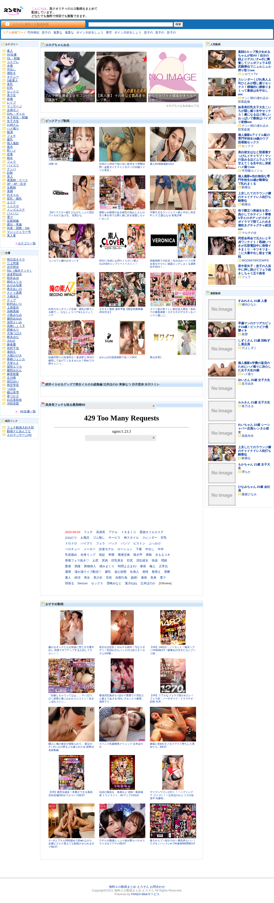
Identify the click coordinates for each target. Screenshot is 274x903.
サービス (114, 537)
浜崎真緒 (13, 311)
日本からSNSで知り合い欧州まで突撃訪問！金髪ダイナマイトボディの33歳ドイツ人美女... (122, 166)
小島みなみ (14, 315)
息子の (46, 32)
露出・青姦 (14, 224)
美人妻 (11, 235)
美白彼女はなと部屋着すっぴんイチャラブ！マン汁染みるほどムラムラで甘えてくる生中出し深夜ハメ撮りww (254, 159)
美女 (87, 577)
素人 (10, 51)
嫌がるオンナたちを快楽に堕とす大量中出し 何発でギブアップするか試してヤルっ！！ (71, 650)
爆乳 (10, 139)
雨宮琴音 (13, 385)
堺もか (246, 472)
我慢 (77, 566)
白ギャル (13, 195)
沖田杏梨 (13, 403)
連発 (144, 577)
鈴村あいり (14, 304)
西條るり (13, 329)
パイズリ (13, 165)
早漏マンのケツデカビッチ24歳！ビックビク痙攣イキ (254, 326)
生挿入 (134, 571)
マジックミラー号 (19, 232)
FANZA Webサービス (145, 894)
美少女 (11, 95)
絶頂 (77, 577)
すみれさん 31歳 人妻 (252, 301)
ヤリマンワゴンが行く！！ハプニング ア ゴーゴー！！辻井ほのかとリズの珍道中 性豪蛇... (172, 795)
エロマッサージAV (19, 435)
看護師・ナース (17, 180)
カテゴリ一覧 (27, 243)
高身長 (100, 532)
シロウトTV (250, 74)
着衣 (10, 147)
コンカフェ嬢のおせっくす (63, 260)
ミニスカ (13, 206)
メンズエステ (16, 209)
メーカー (89, 549)
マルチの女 (249, 232)
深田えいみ (14, 322)
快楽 (155, 560)
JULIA (11, 340)
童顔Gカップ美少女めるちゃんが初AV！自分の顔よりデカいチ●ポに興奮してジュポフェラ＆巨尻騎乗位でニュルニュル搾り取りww (254, 61)
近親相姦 (13, 220)
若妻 (10, 154)
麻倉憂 (11, 344)
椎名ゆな (13, 337)
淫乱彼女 (142, 560)
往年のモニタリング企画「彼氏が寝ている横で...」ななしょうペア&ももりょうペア (71, 312)
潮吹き (11, 73)
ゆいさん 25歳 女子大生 (254, 380)
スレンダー (149, 537)
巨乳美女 (117, 560)
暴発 (143, 566)
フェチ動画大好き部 (20, 427)
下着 (139, 549)
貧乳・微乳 (14, 198)
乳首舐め (71, 554)
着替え (156, 571)
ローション (124, 549)
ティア (11, 300)
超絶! (134, 577)
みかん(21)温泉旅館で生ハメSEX (118, 357)
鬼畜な (57, 32)
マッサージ (14, 106)
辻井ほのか (147, 583)
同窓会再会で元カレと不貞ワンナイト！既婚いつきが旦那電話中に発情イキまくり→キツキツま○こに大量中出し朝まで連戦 (254, 247)
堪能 (149, 554)
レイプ (11, 102)
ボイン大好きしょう (89, 32)
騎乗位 (246, 187)
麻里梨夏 (13, 374)
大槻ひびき (14, 355)
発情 (145, 571)
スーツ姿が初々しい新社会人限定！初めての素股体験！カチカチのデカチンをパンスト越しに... (173, 312)
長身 (153, 577)
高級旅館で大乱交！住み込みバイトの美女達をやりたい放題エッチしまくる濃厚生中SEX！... (173, 263)
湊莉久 (11, 352)
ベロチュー (72, 549)
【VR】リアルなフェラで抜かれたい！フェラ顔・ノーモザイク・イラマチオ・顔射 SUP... (173, 698)
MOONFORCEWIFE (255, 260)
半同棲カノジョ (252, 170)
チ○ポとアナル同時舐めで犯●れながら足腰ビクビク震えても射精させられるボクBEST (71, 843)
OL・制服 (13, 58)
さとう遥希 (14, 292)
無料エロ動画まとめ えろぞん (129, 886)
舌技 (109, 577)
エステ (11, 202)
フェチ (11, 136)
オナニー (13, 76)
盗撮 (10, 99)
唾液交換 (124, 554)
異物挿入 (90, 566)
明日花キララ (16, 259)
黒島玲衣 (248, 436)
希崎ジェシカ (16, 359)
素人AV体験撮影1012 (162, 163)
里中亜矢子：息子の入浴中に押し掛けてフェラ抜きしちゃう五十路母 (254, 269)
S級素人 (12, 80)
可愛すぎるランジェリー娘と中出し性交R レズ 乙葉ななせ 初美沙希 (173, 214)
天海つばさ (14, 333)
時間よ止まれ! (127, 566)
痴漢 (10, 132)
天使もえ (13, 363)
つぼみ (11, 388)
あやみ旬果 (14, 285)
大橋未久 (13, 296)
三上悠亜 (13, 263)
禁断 (167, 571)
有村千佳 (13, 348)
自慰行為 (121, 577)
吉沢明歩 (13, 267)
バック (112, 543)
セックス (13, 91)
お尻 (95, 560)
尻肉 (105, 560)
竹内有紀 (33, 32)
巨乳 (10, 88)
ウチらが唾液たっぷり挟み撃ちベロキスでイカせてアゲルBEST (122, 842)
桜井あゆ (13, 278)
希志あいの (14, 289)
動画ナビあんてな (19, 431)
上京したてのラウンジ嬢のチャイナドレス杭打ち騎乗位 (254, 197)
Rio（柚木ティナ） (20, 270)
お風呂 (84, 537)
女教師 (11, 187)
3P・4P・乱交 (16, 184)
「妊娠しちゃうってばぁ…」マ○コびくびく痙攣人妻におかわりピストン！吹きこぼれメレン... (71, 698)
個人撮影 (13, 143)
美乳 (10, 84)
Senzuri (82, 583)
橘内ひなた (249, 304)
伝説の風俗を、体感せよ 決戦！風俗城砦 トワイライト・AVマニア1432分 (121, 794)
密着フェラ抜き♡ (77, 560)
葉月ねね (131, 583)
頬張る (69, 583)
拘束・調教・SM (18, 228)
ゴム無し (99, 537)
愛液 (68, 566)
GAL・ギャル (16, 113)
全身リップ (87, 554)
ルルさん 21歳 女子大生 (254, 402)
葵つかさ (13, 396)
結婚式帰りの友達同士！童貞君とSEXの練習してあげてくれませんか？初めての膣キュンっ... (71, 360)
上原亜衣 (13, 307)
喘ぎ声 (137, 554)
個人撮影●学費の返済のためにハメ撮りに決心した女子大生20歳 (254, 366)
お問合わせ (157, 886)
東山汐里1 (155, 357)
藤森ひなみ (249, 494)
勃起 (102, 554)
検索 (178, 24)
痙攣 (245, 334)
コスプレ (13, 62)
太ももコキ (162, 554)
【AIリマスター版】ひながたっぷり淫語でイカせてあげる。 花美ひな (71, 214)
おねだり (71, 537)
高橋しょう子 (16, 326)
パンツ (125, 543)
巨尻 (130, 560)
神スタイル (131, 537)
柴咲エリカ (14, 366)
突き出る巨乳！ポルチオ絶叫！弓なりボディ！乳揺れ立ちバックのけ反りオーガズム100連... (122, 650)
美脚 (10, 191)
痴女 (10, 158)
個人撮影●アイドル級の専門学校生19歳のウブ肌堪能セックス (254, 138)
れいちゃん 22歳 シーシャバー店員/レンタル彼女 (254, 428)
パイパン (13, 213)
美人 (10, 176)
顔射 (10, 172)
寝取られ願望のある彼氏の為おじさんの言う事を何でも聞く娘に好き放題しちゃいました (122, 215)
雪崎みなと (114, 583)
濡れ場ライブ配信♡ (87, 571)
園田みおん (14, 370)
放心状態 (120, 571)
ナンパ (11, 169)
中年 (161, 549)
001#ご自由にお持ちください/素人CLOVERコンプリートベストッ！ (119, 262)
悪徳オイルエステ (152, 532)
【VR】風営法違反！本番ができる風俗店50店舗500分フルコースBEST (70, 794)
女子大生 (13, 121)
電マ (10, 217)
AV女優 (12, 54)
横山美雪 (13, 392)
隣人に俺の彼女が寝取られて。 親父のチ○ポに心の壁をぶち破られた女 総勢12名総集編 (71, 746)
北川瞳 (11, 377)
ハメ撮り (13, 128)
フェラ (11, 161)
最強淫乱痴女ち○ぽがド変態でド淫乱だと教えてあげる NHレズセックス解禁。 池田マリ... (121, 698)
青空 (109, 32)
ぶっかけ (155, 543)
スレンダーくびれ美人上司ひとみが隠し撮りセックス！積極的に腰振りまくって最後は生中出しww (254, 87)
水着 (10, 65)
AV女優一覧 (28, 411)
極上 (152, 566)
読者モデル (106, 549)
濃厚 (68, 571)
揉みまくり (106, 566)
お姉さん (13, 124)
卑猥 (111, 554)
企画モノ (13, 110)
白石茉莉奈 (14, 400)
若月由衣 (248, 383)
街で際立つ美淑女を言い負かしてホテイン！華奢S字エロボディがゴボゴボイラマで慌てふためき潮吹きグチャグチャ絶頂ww (254, 220)
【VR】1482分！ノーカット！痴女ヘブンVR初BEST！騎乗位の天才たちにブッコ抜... (173, 650)
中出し (11, 69)
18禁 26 (52, 163)
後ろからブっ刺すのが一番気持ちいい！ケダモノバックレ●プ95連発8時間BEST (173, 842)
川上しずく (249, 348)
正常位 (163, 566)
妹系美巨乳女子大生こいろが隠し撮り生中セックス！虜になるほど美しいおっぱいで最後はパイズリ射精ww (254, 114)
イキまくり (128, 532)
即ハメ (11, 150)
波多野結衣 (14, 274)
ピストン (139, 543)
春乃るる (248, 406)
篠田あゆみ (14, 318)
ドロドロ (71, 543)
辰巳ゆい (13, 381)
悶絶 (164, 560)
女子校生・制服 (17, 117)
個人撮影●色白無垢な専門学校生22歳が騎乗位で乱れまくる (254, 179)
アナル (113, 532)
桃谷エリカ (14, 281)
